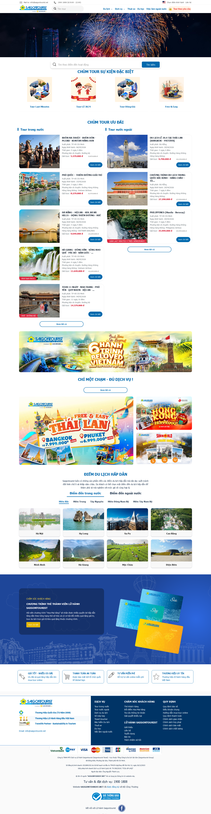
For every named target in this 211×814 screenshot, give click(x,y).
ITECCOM (110, 811)
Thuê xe (131, 9)
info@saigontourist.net (35, 727)
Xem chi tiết (96, 164)
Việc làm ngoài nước (156, 9)
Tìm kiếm (150, 64)
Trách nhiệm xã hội (132, 736)
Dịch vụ (120, 9)
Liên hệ (188, 2)
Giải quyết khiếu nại (133, 712)
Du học (140, 9)
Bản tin (127, 733)
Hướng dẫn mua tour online (175, 709)
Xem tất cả (61, 321)
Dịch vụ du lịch (101, 709)
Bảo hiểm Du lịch (102, 718)
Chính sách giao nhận (172, 715)
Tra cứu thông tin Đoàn (134, 709)
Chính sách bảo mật (172, 722)
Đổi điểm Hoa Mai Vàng (134, 706)
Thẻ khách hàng (131, 703)
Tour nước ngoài (102, 706)
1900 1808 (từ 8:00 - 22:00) (67, 2)
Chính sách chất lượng (173, 725)
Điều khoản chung (171, 706)
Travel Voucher (101, 715)
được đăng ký (113, 783)
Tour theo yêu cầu (179, 9)
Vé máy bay (100, 712)
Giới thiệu (128, 723)
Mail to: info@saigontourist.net (34, 2)
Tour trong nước (102, 703)
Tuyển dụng (129, 730)
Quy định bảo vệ (170, 703)
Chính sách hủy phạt (172, 718)
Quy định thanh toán (172, 712)
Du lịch (108, 9)
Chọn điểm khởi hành (175, 2)
